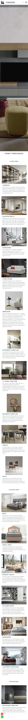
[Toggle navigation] (26, 2)
